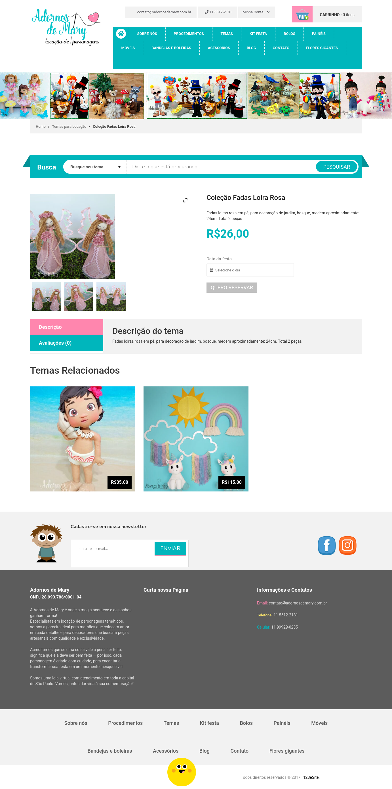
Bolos (289, 34)
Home (41, 126)
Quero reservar (232, 287)
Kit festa (258, 34)
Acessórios (219, 48)
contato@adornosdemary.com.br (161, 12)
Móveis (128, 48)
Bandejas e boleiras (171, 48)
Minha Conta (256, 12)
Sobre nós (147, 34)
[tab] (66, 327)
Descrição (50, 327)
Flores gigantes (322, 48)
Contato (281, 48)
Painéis (319, 34)
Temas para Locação (69, 126)
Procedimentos (189, 34)
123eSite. (311, 777)
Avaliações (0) (55, 343)
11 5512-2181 (218, 12)
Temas (227, 34)
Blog (251, 48)
